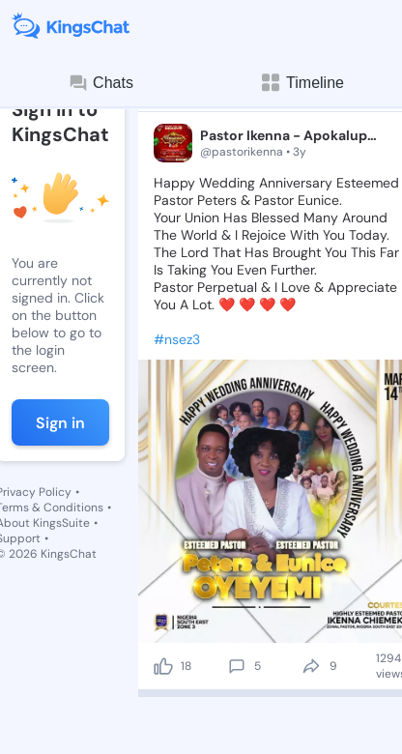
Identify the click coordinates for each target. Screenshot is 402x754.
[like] (163, 666)
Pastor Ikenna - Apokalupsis (290, 135)
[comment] (236, 666)
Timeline (301, 83)
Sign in (60, 423)
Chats (100, 83)
